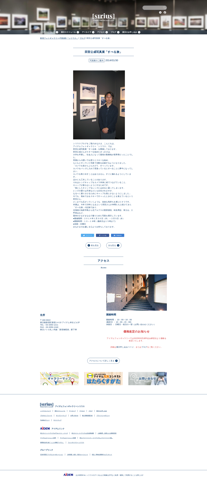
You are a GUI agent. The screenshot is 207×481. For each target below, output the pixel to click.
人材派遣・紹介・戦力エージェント (77, 454)
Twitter (160, 12)
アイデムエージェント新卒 (48, 438)
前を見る (95, 245)
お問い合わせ (74, 415)
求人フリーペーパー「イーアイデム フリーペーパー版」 (96, 438)
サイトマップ (57, 420)
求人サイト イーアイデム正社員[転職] (83, 433)
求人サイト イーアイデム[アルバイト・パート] (54, 433)
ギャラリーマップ (61, 415)
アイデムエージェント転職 (68, 438)
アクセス (101, 32)
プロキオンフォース (46, 415)
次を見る (112, 245)
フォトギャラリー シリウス (76, 442)
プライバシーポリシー (103, 415)
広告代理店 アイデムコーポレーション (51, 454)
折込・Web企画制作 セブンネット (102, 454)
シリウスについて (47, 32)
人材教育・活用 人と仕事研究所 (107, 433)
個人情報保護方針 (87, 415)
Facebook (165, 12)
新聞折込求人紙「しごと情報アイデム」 (52, 442)
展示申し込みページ (125, 347)
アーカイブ (86, 32)
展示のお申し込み (129, 32)
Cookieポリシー (45, 420)
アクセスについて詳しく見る (101, 361)
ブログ (113, 32)
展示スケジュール (68, 32)
